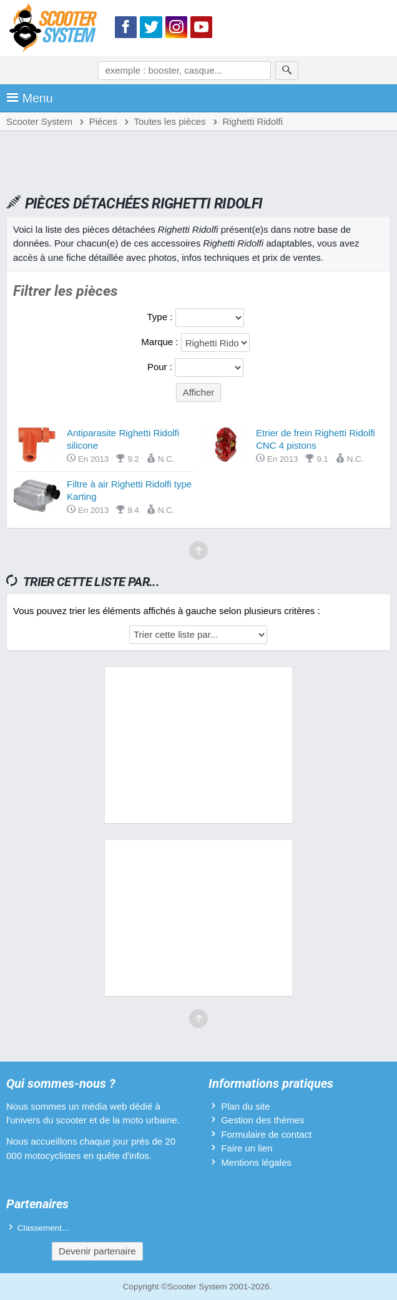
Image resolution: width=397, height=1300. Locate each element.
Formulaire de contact (266, 1134)
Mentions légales (256, 1162)
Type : (161, 316)
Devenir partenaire (97, 1251)
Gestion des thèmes (262, 1120)
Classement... (43, 1228)
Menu (29, 98)
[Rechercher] (286, 70)
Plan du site (245, 1106)
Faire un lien (247, 1148)
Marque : (160, 341)
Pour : (161, 366)
